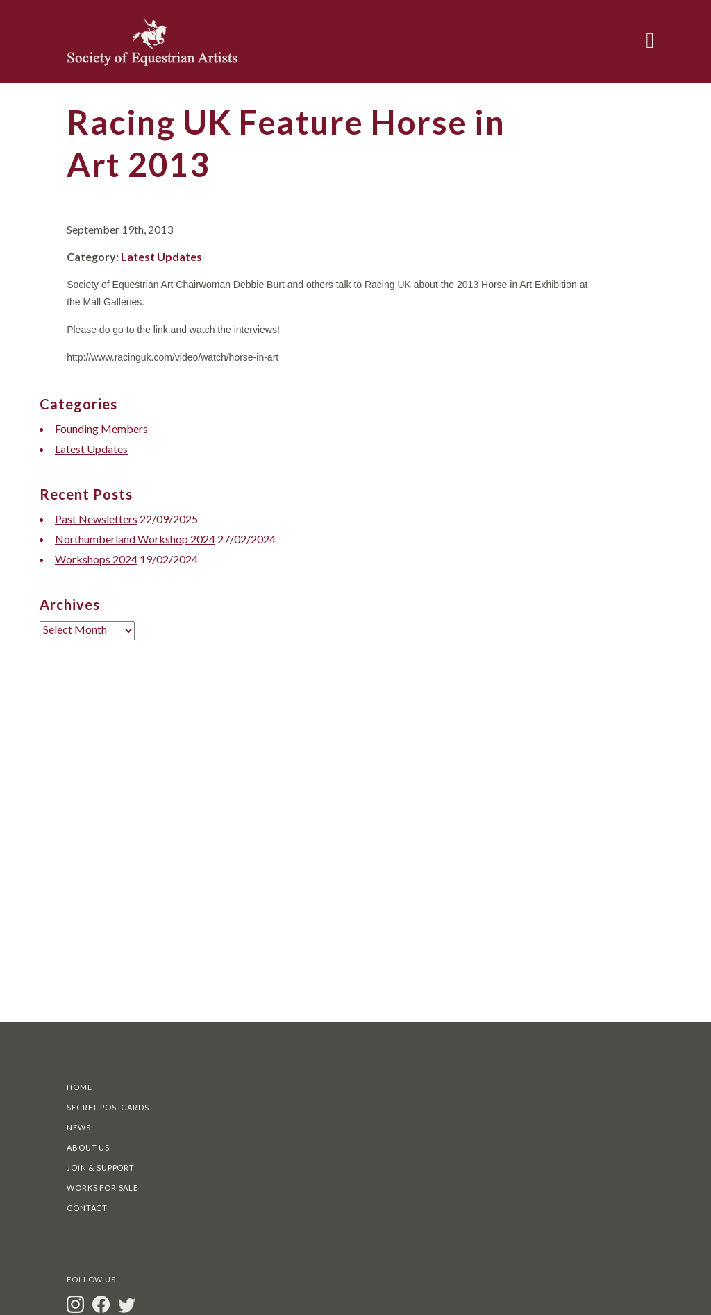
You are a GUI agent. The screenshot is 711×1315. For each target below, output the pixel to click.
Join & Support (101, 1167)
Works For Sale (102, 1187)
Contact (87, 1207)
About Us (88, 1147)
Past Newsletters (96, 518)
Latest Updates (161, 256)
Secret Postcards (108, 1107)
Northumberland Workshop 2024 (135, 538)
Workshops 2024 (96, 559)
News (78, 1127)
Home (79, 1087)
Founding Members (101, 428)
